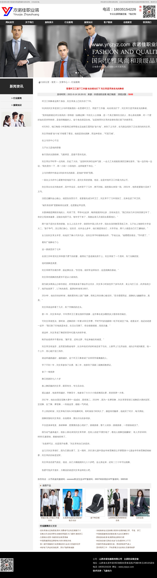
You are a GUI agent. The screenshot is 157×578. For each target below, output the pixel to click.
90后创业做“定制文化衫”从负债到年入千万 (113, 541)
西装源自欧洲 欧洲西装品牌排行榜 (110, 537)
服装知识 (88, 22)
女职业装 (140, 518)
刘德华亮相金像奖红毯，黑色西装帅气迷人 (113, 544)
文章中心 (63, 82)
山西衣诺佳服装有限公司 (110, 559)
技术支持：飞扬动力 (102, 571)
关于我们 (29, 22)
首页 (53, 82)
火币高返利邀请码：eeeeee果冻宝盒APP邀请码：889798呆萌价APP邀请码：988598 (88, 479)
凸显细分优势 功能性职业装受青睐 (54, 537)
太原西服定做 (120, 14)
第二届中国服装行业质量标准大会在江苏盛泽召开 (60, 544)
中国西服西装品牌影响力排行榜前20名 (55, 541)
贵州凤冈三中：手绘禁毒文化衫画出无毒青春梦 (115, 547)
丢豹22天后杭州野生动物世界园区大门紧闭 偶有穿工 (61, 534)
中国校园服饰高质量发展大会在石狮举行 (112, 534)
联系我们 (147, 22)
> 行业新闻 (16, 98)
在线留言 (127, 22)
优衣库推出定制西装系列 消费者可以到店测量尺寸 (60, 530)
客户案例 (108, 22)
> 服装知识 (16, 105)
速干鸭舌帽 (95, 518)
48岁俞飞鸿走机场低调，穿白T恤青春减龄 (57, 547)
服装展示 (49, 22)
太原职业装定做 (131, 559)
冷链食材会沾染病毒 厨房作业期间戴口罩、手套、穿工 (118, 530)
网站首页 (10, 22)
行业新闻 (69, 22)
